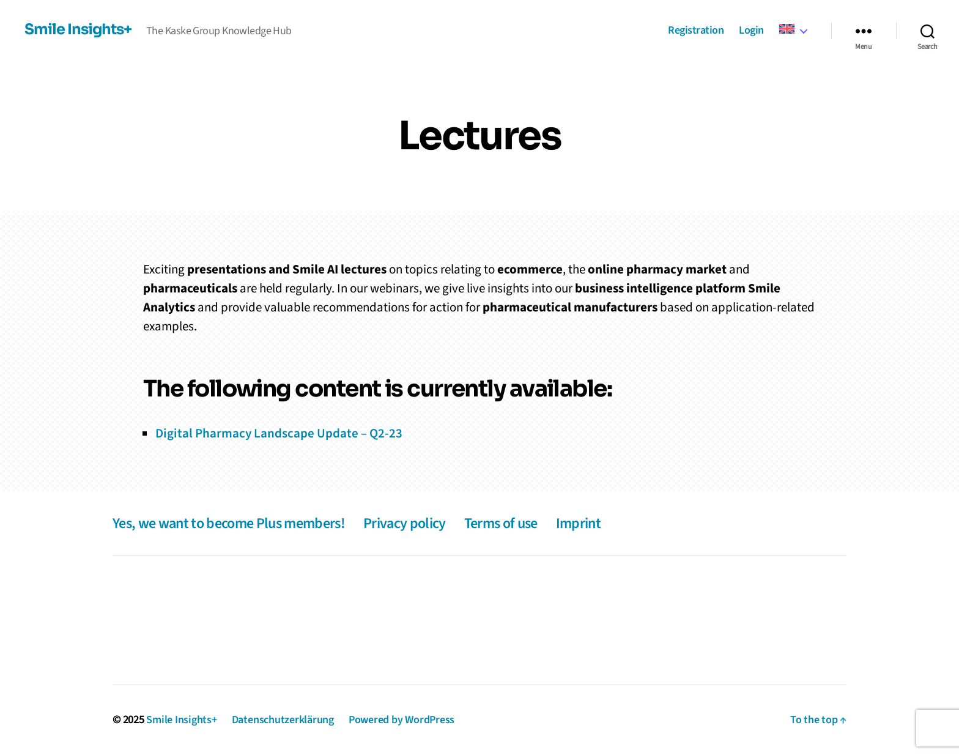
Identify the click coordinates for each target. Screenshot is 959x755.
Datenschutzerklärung (283, 719)
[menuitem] (793, 29)
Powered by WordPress (401, 719)
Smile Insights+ (77, 29)
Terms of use (501, 523)
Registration (696, 31)
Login (751, 31)
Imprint (578, 523)
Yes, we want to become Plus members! (229, 523)
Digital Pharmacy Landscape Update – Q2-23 (278, 433)
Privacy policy (404, 523)
